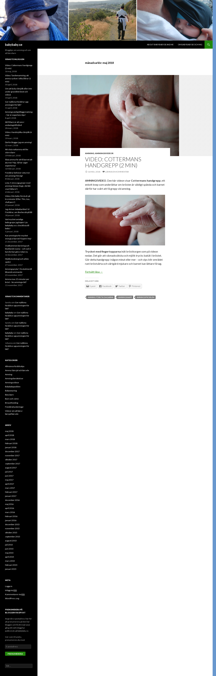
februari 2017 (11, 492)
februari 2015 (11, 565)
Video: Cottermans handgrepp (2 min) (113, 162)
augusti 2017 (11, 467)
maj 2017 (9, 480)
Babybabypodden (12, 386)
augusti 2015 (11, 540)
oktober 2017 (11, 459)
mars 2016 (10, 512)
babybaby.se (13, 44)
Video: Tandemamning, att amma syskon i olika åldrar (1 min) (18, 78)
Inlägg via (11, 590)
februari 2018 (11, 443)
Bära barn (9, 394)
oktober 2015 (11, 532)
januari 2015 (10, 569)
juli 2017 (9, 471)
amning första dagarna (100, 297)
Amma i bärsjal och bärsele (17, 370)
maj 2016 (9, 504)
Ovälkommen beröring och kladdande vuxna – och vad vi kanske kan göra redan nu (18, 248)
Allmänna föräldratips (14, 366)
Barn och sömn (12, 398)
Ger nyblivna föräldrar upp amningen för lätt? (17, 305)
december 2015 (12, 524)
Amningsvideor (104, 153)
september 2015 (12, 536)
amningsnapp (125, 297)
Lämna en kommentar (117, 171)
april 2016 (9, 508)
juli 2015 (9, 544)
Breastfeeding (11, 403)
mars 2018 (10, 439)
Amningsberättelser (14, 378)
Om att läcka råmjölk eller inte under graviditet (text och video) (18, 91)
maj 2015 (9, 553)
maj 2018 (9, 431)
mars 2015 (10, 561)
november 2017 (12, 455)
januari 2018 (10, 447)
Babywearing (11, 390)
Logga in (8, 586)
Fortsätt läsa (94, 271)
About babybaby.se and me (160, 44)
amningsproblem (145, 297)
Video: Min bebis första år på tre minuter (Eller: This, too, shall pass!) (17, 199)
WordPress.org (12, 598)
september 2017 (12, 463)
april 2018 (9, 435)
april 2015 (9, 557)
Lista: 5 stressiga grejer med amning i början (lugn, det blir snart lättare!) (18, 186)
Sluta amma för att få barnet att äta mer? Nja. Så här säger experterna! (18, 162)
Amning (89, 153)
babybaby (9, 312)
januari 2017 (10, 496)
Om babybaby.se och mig (190, 44)
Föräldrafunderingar (14, 407)
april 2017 (9, 484)
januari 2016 (10, 520)
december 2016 (12, 500)
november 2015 (12, 528)
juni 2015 (9, 548)
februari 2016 (11, 516)
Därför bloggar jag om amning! (18, 142)
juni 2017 (9, 475)
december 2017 (12, 451)
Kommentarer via (15, 594)
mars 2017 (10, 488)
